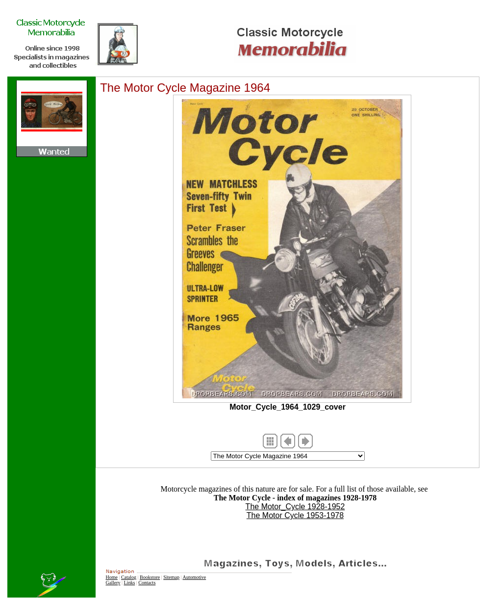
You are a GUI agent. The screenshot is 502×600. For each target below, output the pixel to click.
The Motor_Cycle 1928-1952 (295, 506)
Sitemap (171, 577)
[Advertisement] (295, 534)
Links (129, 582)
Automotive (194, 577)
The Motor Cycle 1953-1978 (295, 515)
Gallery (112, 582)
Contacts (146, 582)
